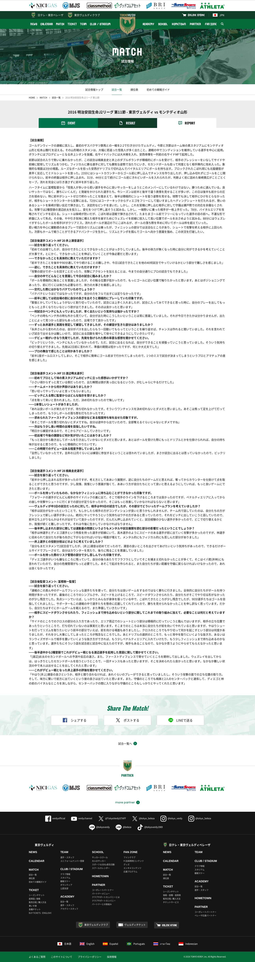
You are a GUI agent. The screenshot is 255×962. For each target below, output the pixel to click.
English (87, 944)
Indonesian (188, 944)
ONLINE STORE (196, 14)
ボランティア (66, 884)
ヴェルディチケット (135, 925)
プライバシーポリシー (89, 957)
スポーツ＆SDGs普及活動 (103, 864)
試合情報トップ (94, 89)
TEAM (83, 24)
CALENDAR (46, 24)
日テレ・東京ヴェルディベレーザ (189, 845)
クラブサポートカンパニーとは (106, 897)
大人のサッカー (99, 860)
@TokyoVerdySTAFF (112, 818)
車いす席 (33, 905)
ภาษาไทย (161, 944)
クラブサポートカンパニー (104, 900)
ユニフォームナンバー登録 (72, 860)
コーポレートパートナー (103, 889)
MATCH (60, 24)
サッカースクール (100, 857)
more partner (125, 802)
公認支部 (64, 888)
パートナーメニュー (101, 893)
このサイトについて (61, 957)
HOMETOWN (179, 24)
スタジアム (65, 877)
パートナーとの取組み (102, 904)
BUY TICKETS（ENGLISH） (41, 912)
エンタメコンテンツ (132, 867)
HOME (32, 97)
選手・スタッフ (67, 857)
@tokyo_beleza (143, 818)
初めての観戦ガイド (158, 89)
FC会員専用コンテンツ (134, 860)
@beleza (123, 827)
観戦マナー (65, 881)
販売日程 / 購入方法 (37, 902)
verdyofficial (55, 818)
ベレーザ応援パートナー (205, 915)
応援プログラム (130, 871)
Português (136, 944)
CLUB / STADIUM (100, 24)
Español (110, 944)
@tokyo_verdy (171, 818)
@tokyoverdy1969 (150, 827)
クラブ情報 (65, 874)
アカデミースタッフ (69, 908)
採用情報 (111, 957)
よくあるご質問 (37, 957)
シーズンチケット (37, 895)
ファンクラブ (129, 857)
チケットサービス (171, 902)
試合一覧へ (125, 743)
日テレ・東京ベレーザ (50, 15)
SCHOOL (163, 24)
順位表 (134, 89)
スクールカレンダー (101, 867)
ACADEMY (148, 24)
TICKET (72, 24)
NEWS (33, 24)
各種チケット (35, 909)
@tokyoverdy (99, 827)
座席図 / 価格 (34, 898)
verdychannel (81, 818)
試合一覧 (117, 89)
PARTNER (195, 24)
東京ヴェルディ (44, 845)
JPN (218, 15)
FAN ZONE (211, 24)
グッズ (126, 864)
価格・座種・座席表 (172, 895)
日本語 (64, 944)
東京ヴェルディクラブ (87, 15)
